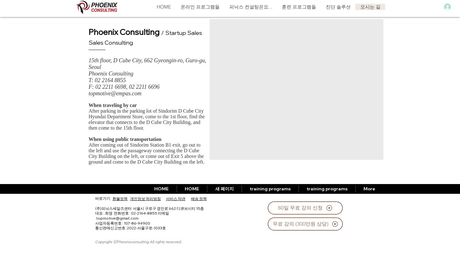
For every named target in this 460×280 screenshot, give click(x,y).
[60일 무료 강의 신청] (305, 208)
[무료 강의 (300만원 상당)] (305, 224)
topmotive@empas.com (115, 93)
